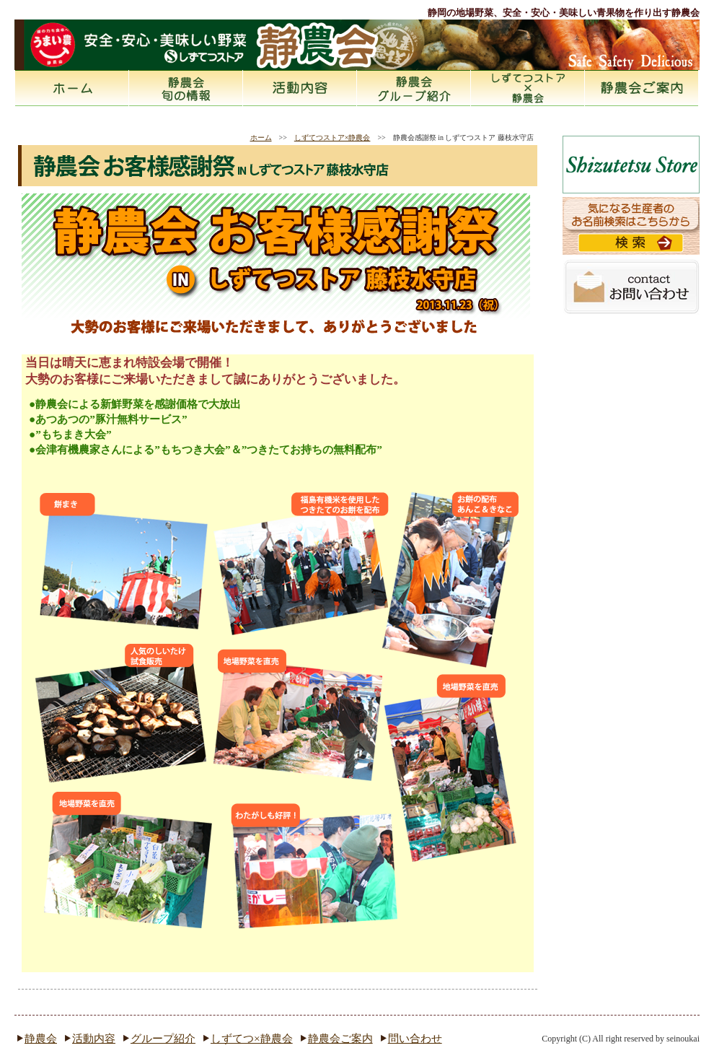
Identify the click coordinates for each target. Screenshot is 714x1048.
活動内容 (300, 88)
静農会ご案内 (642, 88)
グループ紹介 (163, 1038)
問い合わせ (415, 1038)
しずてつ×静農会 (252, 1038)
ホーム (72, 88)
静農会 (186, 88)
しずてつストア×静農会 (528, 88)
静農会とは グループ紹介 (414, 88)
